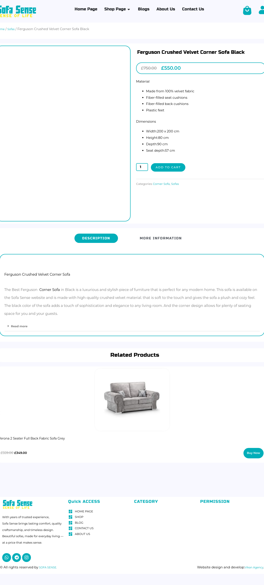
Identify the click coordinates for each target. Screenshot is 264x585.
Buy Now (254, 451)
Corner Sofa (162, 184)
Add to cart (170, 167)
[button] (132, 324)
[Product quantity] (142, 167)
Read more (20, 324)
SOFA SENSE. (49, 565)
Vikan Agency (252, 565)
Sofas (177, 184)
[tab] (96, 236)
